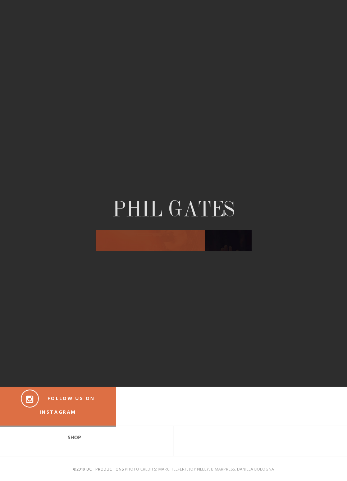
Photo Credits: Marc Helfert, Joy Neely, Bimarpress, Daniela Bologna (199, 469)
